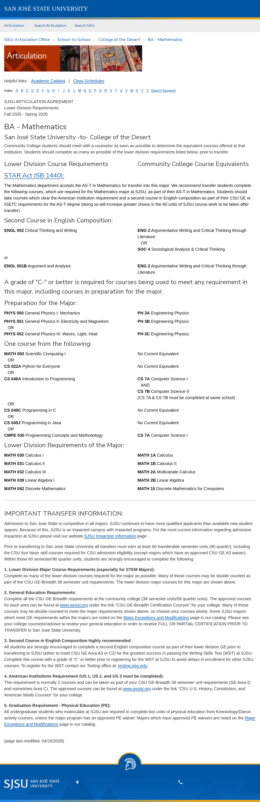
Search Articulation (50, 25)
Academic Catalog (48, 81)
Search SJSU (85, 25)
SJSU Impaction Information (110, 536)
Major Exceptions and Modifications (156, 617)
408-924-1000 (199, 782)
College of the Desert (119, 39)
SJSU (46, 8)
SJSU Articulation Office (27, 39)
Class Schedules (88, 81)
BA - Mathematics (165, 39)
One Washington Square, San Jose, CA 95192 (126, 782)
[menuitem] (15, 25)
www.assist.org (74, 605)
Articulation (14, 25)
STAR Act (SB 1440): (34, 175)
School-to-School (74, 39)
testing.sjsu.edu (132, 665)
